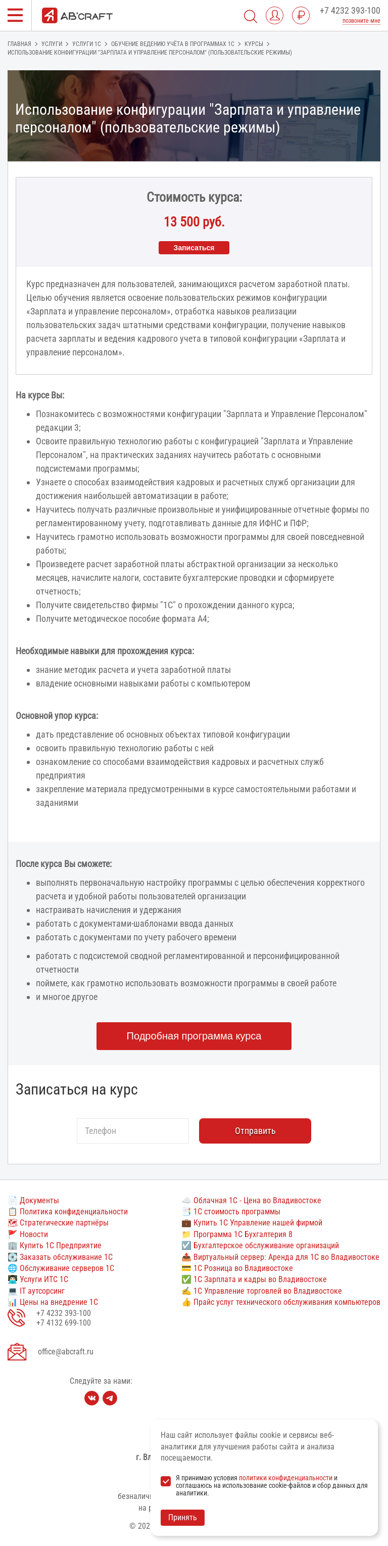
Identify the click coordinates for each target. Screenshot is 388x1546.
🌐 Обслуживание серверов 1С (61, 1268)
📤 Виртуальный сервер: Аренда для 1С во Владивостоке (280, 1257)
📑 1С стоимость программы (230, 1211)
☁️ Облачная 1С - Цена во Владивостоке (251, 1200)
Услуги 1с (86, 44)
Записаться (194, 248)
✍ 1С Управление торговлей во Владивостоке (261, 1291)
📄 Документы (33, 1200)
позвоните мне (361, 20)
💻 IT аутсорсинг (36, 1291)
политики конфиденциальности (285, 1478)
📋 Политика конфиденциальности (68, 1211)
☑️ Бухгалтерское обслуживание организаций (260, 1245)
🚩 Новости (28, 1234)
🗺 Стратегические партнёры (58, 1222)
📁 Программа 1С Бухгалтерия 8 (237, 1234)
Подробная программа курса (194, 1035)
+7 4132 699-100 (63, 1323)
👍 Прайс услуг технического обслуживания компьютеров (280, 1302)
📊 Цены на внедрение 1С (53, 1302)
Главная (19, 44)
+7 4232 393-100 (350, 10)
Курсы (254, 44)
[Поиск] (250, 15)
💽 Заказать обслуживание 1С (60, 1257)
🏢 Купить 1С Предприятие (55, 1245)
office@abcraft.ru (65, 1351)
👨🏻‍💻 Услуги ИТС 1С (38, 1279)
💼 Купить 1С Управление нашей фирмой (251, 1222)
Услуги (51, 44)
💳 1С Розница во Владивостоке (237, 1268)
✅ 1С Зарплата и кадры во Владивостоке (254, 1279)
